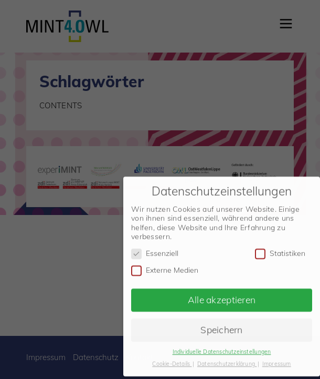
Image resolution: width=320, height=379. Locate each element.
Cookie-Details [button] (171, 360)
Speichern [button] (221, 326)
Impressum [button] (276, 360)
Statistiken (280, 250)
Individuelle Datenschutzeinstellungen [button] (222, 348)
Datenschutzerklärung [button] (227, 360)
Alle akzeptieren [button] (221, 296)
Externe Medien (164, 267)
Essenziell (154, 250)
